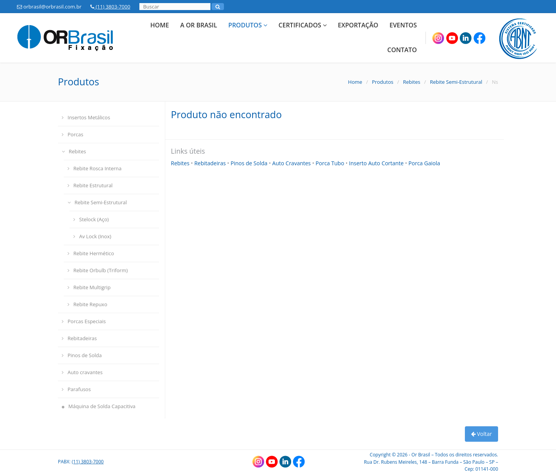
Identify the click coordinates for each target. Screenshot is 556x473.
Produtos (247, 25)
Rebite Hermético (91, 253)
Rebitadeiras (79, 338)
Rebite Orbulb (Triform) (98, 270)
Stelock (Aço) (91, 219)
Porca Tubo (330, 163)
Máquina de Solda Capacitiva (99, 406)
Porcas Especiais (84, 321)
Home (159, 25)
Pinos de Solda (82, 355)
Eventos (403, 25)
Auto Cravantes (292, 163)
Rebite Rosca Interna (95, 168)
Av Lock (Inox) (92, 236)
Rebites (411, 81)
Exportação (358, 25)
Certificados (302, 25)
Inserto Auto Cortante (377, 163)
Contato (402, 50)
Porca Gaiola (424, 163)
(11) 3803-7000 (110, 6)
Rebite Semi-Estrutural (456, 81)
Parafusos (76, 389)
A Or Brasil (198, 25)
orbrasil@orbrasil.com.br (49, 6)
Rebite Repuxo (87, 304)
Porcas (72, 134)
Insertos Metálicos (86, 117)
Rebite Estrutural (90, 185)
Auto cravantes (82, 372)
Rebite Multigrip (89, 287)
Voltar (481, 433)
